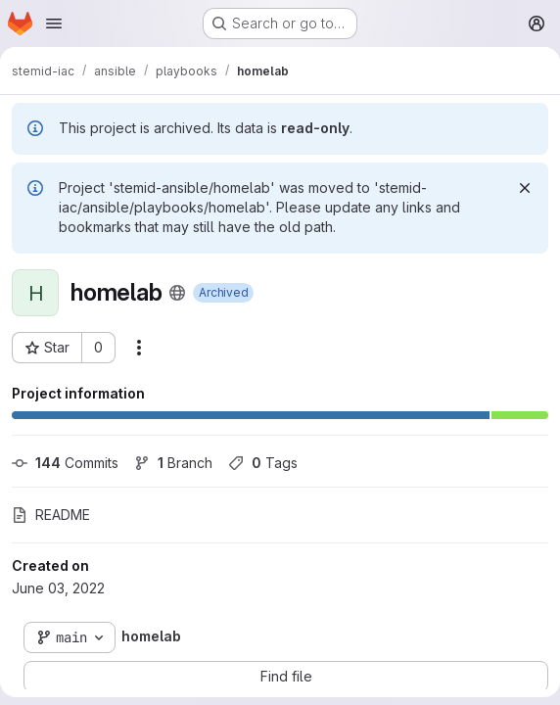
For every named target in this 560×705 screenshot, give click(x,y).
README (51, 514)
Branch (173, 462)
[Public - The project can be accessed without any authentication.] (177, 293)
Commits (65, 462)
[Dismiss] (525, 188)
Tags (263, 462)
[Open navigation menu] (54, 23)
